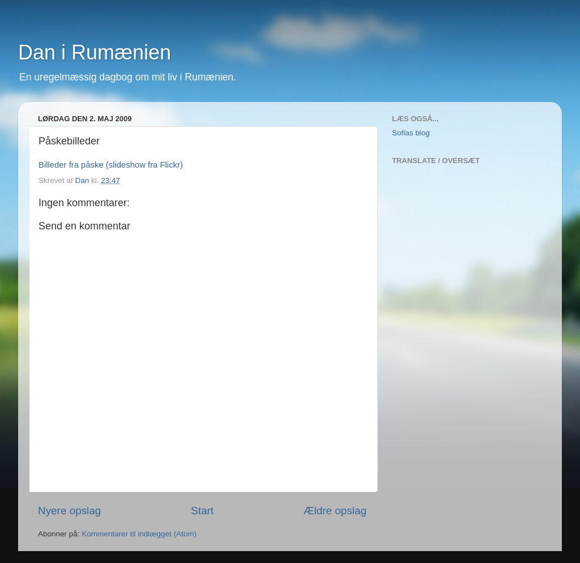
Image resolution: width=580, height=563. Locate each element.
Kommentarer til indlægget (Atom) (139, 534)
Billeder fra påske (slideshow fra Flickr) (111, 164)
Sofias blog (411, 133)
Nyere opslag (69, 511)
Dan (83, 180)
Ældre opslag (335, 511)
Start (202, 511)
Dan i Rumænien (94, 52)
